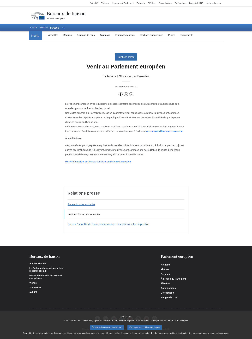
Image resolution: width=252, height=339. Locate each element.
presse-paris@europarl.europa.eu (164, 131)
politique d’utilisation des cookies (185, 334)
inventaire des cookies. (218, 334)
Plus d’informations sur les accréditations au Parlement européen (98, 161)
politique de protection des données (146, 334)
